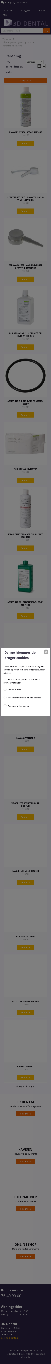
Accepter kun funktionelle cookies (24, 697)
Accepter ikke (14, 689)
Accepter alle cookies (18, 706)
